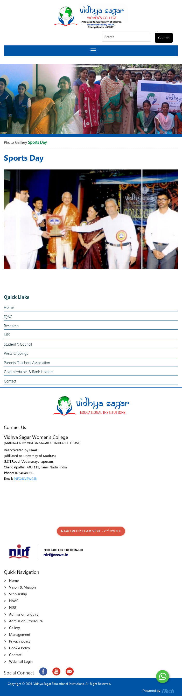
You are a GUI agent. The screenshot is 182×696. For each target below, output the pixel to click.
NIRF (13, 607)
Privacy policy (19, 641)
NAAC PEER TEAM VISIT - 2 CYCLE (91, 531)
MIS (7, 334)
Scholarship (18, 593)
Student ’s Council (18, 344)
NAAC (14, 600)
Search (164, 38)
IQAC (8, 316)
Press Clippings (16, 353)
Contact (10, 381)
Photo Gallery (15, 142)
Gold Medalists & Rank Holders (28, 371)
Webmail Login (21, 661)
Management (19, 634)
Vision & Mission (22, 587)
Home (9, 307)
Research (11, 325)
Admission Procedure (26, 620)
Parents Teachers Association (27, 362)
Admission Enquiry (23, 614)
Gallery (14, 627)
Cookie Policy (19, 647)
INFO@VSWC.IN (26, 478)
